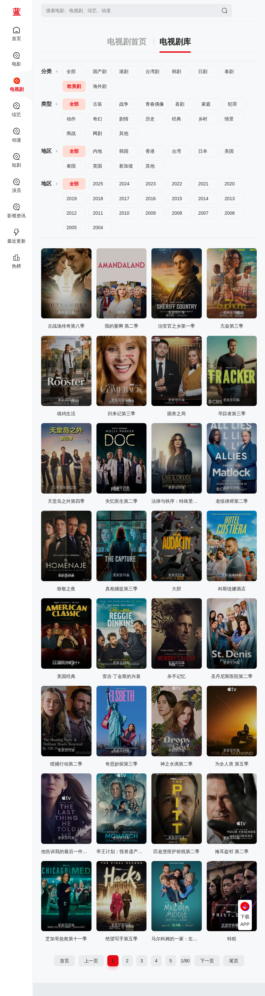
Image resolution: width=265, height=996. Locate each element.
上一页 (91, 960)
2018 (98, 198)
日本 (202, 151)
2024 (124, 183)
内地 (97, 151)
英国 (97, 166)
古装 (97, 104)
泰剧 (229, 71)
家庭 (206, 104)
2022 (177, 183)
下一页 (207, 960)
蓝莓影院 (17, 11)
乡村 (202, 118)
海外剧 (100, 86)
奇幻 (97, 118)
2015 (177, 198)
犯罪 (232, 104)
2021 (203, 183)
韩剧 (176, 71)
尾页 (233, 960)
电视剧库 (175, 42)
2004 (98, 227)
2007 (203, 213)
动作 (71, 118)
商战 (71, 133)
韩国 (123, 151)
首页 (64, 960)
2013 (230, 198)
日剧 (202, 71)
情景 (229, 118)
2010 (124, 213)
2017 (124, 198)
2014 (203, 198)
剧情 (123, 118)
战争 (123, 104)
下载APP (245, 920)
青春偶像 (155, 104)
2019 (71, 198)
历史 (150, 118)
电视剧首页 (131, 42)
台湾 (176, 151)
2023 (151, 183)
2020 (230, 183)
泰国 (71, 166)
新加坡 (126, 166)
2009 (151, 213)
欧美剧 (74, 86)
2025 (98, 183)
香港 (150, 151)
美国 (229, 151)
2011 (98, 213)
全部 (71, 71)
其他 (123, 133)
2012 (71, 213)
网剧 (97, 133)
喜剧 (179, 104)
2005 (71, 227)
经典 (176, 118)
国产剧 (100, 71)
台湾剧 (152, 71)
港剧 (123, 71)
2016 (151, 198)
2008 (177, 213)
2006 (230, 213)
